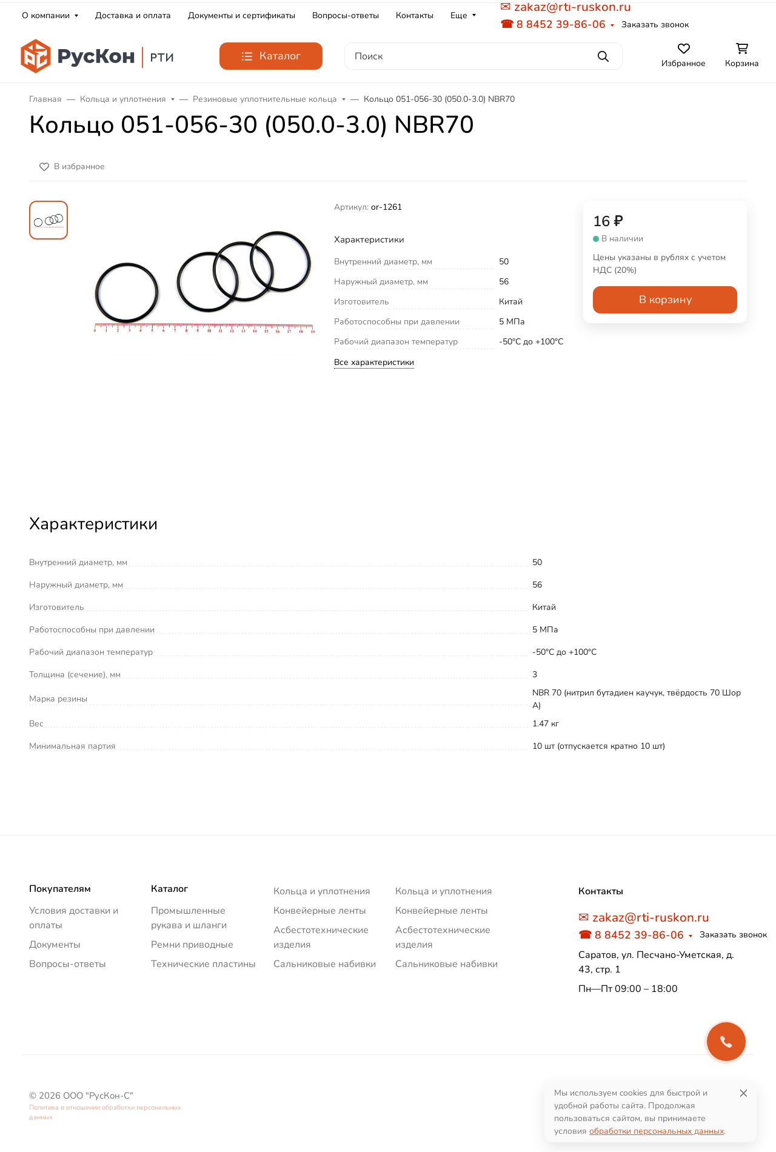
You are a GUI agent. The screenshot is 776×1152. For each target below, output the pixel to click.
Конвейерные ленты (319, 910)
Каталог (169, 889)
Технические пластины (203, 964)
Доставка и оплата (133, 15)
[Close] (743, 1093)
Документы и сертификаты (241, 15)
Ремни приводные (192, 944)
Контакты (414, 15)
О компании (46, 15)
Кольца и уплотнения (321, 891)
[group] (203, 346)
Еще (458, 15)
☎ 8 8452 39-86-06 (553, 24)
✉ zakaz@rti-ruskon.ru (643, 917)
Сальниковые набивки (324, 964)
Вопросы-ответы (345, 15)
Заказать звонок (655, 24)
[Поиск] (483, 56)
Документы (55, 944)
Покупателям (60, 889)
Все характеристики (374, 362)
